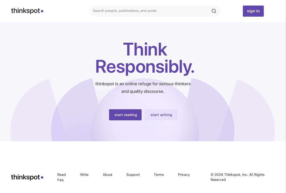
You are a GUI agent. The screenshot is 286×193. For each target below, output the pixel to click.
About (107, 175)
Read (61, 175)
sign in (253, 11)
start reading (125, 115)
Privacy (184, 175)
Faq (60, 180)
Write (84, 175)
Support (133, 175)
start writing (161, 115)
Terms (159, 175)
